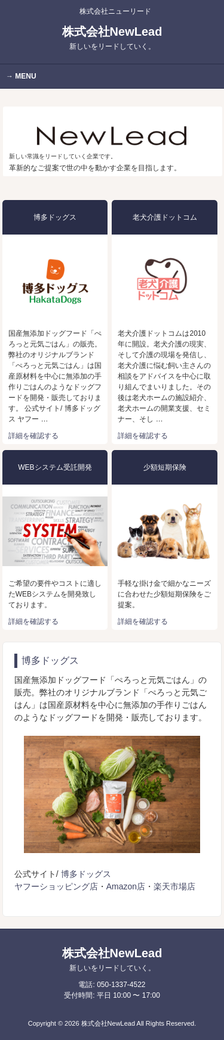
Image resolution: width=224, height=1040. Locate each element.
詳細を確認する (33, 436)
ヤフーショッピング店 (56, 886)
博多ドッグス (86, 874)
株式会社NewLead (112, 38)
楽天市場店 (174, 886)
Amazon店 (125, 886)
